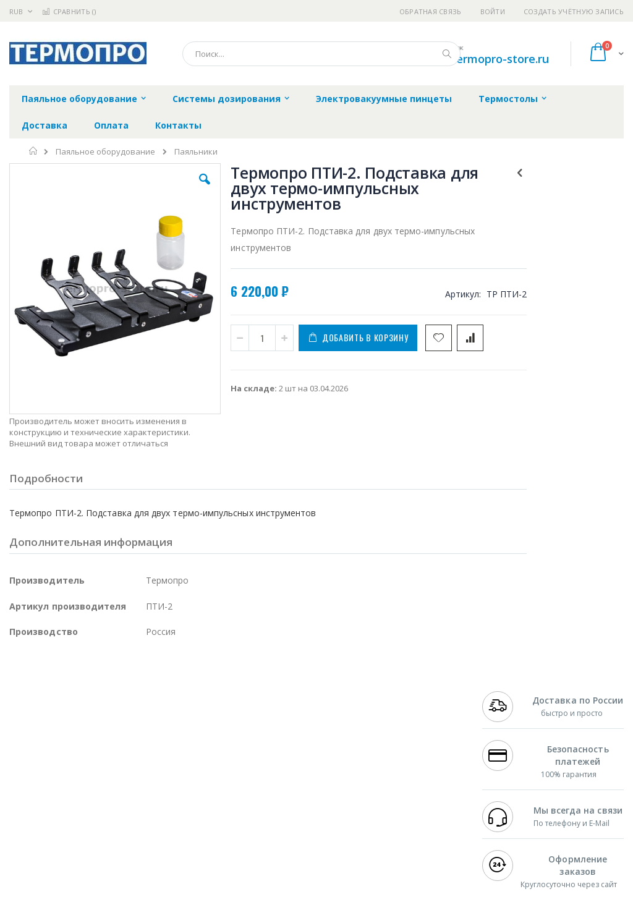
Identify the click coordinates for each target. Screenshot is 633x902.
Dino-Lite (106, 795)
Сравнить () (68, 11)
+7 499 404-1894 (513, 722)
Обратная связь (430, 11)
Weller (139, 722)
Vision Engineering (44, 795)
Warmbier (68, 819)
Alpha (74, 770)
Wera (105, 843)
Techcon (114, 819)
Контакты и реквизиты (401, 729)
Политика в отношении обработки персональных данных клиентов (289, 777)
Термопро (147, 734)
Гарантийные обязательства (278, 722)
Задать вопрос (249, 806)
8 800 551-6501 (516, 770)
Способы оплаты (411, 782)
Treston (23, 819)
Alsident (178, 722)
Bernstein (27, 843)
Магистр (25, 746)
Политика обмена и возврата (279, 746)
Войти (492, 11)
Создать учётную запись (574, 11)
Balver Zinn (30, 770)
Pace (106, 722)
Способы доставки (415, 758)
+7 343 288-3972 (513, 758)
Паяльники (196, 152)
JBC (79, 722)
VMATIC (156, 819)
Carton (147, 795)
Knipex (70, 843)
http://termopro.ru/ (210, 893)
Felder (109, 770)
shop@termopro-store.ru (482, 58)
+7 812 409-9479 (513, 734)
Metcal (103, 734)
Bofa (18, 734)
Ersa (53, 722)
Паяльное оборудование (105, 152)
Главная (33, 151)
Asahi (142, 770)
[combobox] (321, 53)
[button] (181, 188)
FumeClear (59, 734)
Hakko (21, 722)
